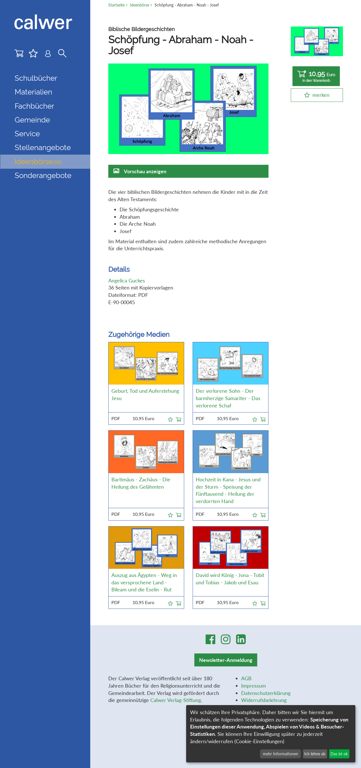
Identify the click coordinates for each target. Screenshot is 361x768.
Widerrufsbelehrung (264, 700)
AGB (246, 678)
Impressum (253, 686)
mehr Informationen (280, 753)
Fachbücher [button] (34, 106)
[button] (170, 418)
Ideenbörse (38, 161)
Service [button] (27, 134)
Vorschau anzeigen (145, 171)
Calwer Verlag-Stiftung (175, 700)
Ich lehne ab (314, 753)
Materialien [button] (33, 92)
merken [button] (320, 95)
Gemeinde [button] (32, 120)
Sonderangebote (43, 175)
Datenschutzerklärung (265, 693)
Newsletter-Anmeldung (225, 660)
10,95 (316, 76)
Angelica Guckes (126, 280)
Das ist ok (339, 753)
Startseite (116, 5)
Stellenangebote (43, 147)
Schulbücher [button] (36, 78)
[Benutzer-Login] (47, 55)
